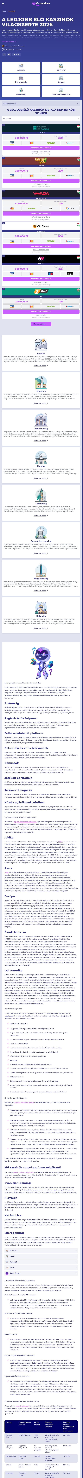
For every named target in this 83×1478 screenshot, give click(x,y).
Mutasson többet (41, 324)
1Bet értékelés (41, 315)
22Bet (60, 842)
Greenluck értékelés (41, 184)
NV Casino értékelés (41, 282)
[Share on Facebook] (9, 54)
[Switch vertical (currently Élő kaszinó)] (41, 118)
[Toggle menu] (3, 4)
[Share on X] (4, 54)
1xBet (6, 872)
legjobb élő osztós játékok (24, 1102)
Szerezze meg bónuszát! (41, 148)
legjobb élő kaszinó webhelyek (25, 822)
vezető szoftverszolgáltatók (23, 1172)
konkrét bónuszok (22, 1406)
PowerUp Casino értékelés (41, 151)
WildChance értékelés (41, 250)
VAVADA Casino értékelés (41, 217)
